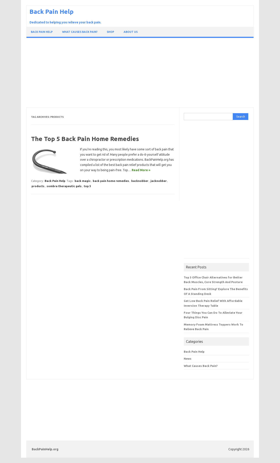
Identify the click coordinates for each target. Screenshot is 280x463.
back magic (83, 180)
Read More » (141, 170)
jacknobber (158, 180)
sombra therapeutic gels (64, 186)
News (187, 358)
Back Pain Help (52, 11)
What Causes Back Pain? (79, 31)
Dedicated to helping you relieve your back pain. (65, 22)
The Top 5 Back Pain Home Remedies (85, 138)
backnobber (139, 180)
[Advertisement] (140, 73)
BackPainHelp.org (45, 449)
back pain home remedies (111, 180)
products (38, 186)
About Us (131, 31)
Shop (110, 31)
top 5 (87, 186)
